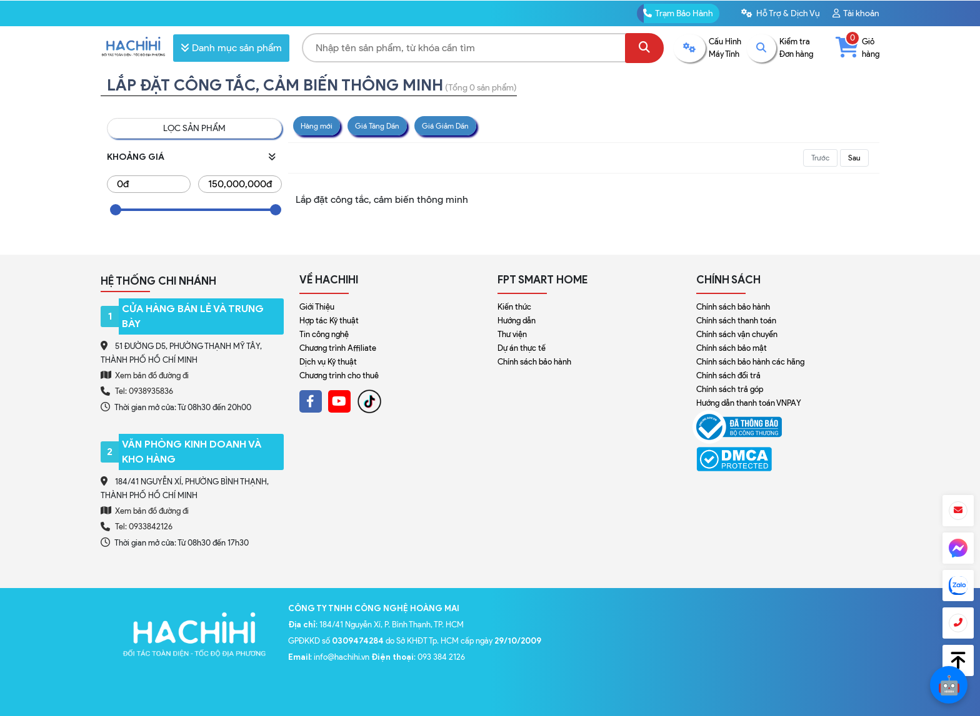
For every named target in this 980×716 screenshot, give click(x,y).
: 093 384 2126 (418, 657)
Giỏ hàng (857, 47)
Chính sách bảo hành (534, 361)
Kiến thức (514, 306)
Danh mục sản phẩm (231, 48)
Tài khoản (855, 13)
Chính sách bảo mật (731, 348)
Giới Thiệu (316, 306)
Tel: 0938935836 (144, 391)
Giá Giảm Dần (445, 125)
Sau (854, 157)
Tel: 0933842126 (143, 526)
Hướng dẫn (517, 320)
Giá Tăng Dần (377, 125)
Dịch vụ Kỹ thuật (328, 361)
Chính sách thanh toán (736, 320)
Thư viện (512, 334)
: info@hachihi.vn (329, 657)
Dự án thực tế (522, 348)
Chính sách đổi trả (728, 375)
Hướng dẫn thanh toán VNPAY (748, 403)
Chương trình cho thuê (339, 375)
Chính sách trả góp (729, 389)
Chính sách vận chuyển (737, 334)
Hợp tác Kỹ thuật (329, 320)
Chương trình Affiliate (337, 348)
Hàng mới (316, 125)
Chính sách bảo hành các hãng (750, 361)
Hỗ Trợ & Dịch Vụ (780, 13)
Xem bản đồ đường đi (145, 375)
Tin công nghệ (324, 334)
